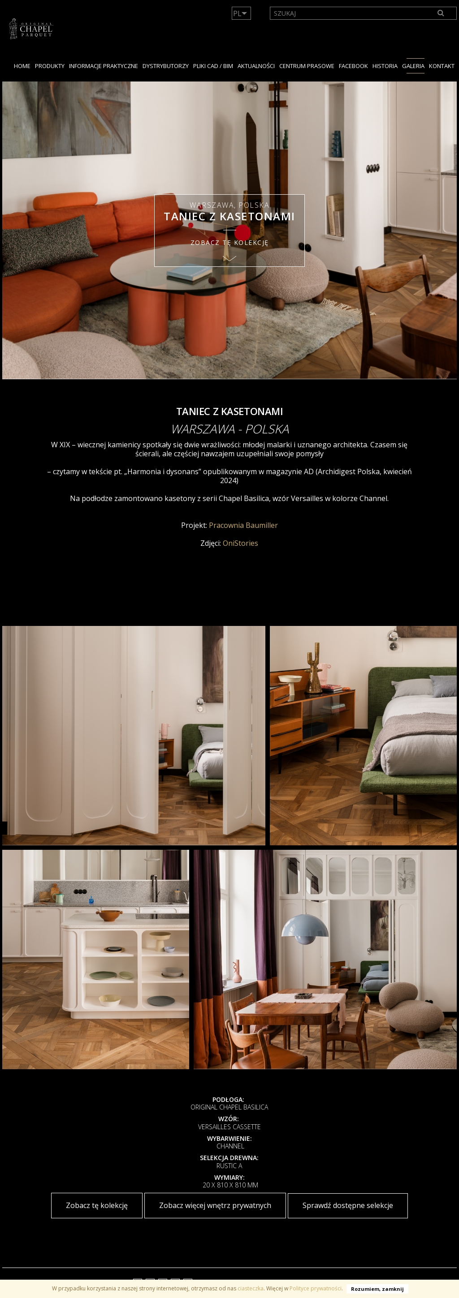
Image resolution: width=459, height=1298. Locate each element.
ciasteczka (251, 1288)
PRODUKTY (50, 66)
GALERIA (413, 66)
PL (237, 13)
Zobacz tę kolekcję (97, 1205)
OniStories (239, 543)
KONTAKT (442, 66)
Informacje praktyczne (103, 66)
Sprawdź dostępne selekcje (348, 1205)
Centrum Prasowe (306, 66)
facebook (353, 66)
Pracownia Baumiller (243, 525)
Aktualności (256, 66)
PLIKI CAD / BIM (213, 66)
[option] (229, 230)
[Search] (441, 13)
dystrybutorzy (166, 66)
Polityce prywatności (316, 1288)
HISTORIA (385, 66)
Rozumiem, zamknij (377, 1288)
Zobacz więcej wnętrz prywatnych (215, 1205)
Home (22, 66)
